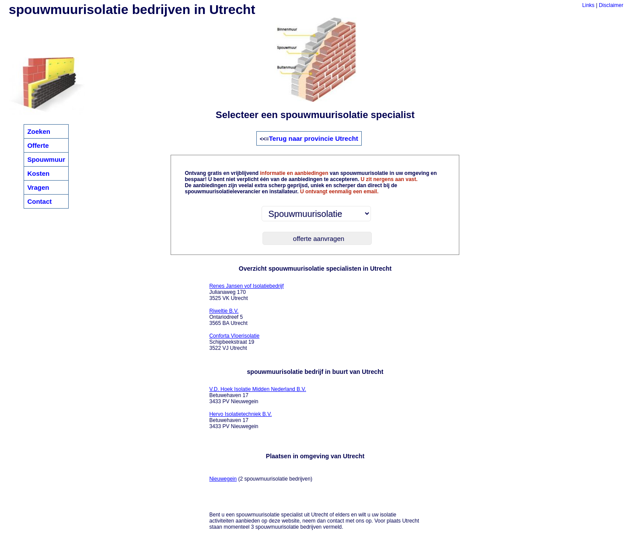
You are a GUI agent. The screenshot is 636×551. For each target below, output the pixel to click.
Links (588, 5)
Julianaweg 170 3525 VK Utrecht (246, 292)
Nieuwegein (223, 479)
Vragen (38, 187)
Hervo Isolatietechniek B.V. (240, 414)
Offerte (38, 145)
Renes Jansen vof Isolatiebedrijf (246, 286)
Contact (39, 201)
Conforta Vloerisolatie (234, 336)
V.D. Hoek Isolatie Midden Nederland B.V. (257, 389)
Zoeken (38, 131)
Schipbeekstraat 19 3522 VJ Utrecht (234, 342)
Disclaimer (611, 5)
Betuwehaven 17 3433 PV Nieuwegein (257, 395)
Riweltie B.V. (223, 311)
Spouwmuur (46, 159)
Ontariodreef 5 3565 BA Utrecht (228, 317)
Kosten (38, 173)
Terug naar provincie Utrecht (313, 138)
